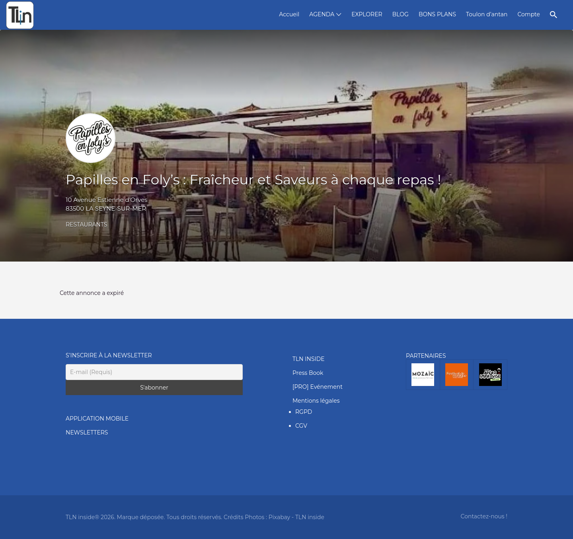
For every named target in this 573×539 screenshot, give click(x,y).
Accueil (289, 14)
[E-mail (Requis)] (154, 372)
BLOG (400, 14)
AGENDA (321, 14)
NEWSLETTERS (87, 432)
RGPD (303, 411)
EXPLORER (366, 14)
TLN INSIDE (308, 359)
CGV (301, 425)
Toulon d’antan (486, 14)
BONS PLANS (437, 14)
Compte (528, 14)
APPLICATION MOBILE (97, 418)
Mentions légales (316, 400)
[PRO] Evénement (317, 386)
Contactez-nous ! (484, 516)
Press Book (307, 372)
